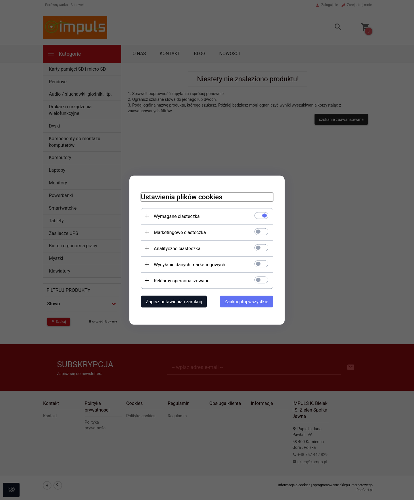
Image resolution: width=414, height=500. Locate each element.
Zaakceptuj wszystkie (246, 301)
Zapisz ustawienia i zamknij (174, 301)
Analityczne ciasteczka (177, 248)
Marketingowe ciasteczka (180, 232)
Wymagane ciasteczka (177, 216)
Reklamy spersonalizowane (181, 280)
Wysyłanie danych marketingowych (189, 264)
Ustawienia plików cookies (181, 197)
